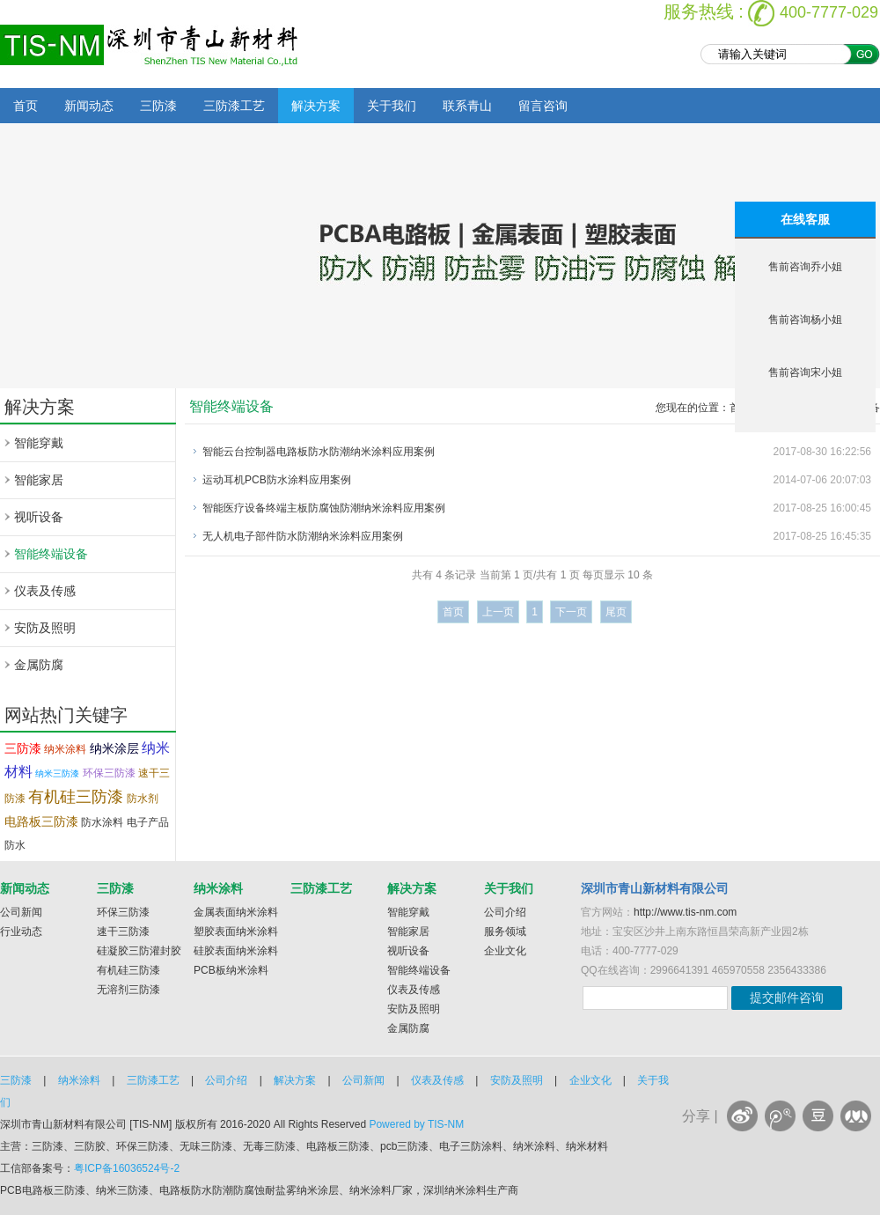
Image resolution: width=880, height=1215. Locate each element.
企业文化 (505, 951)
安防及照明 (45, 628)
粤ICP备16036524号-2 (127, 1168)
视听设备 (38, 517)
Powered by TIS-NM (416, 1124)
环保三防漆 (109, 773)
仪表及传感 (45, 591)
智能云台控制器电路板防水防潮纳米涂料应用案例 (318, 452)
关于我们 (391, 106)
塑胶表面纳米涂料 (236, 931)
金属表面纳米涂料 (236, 912)
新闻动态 (89, 106)
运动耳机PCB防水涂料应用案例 (276, 480)
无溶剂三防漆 (128, 989)
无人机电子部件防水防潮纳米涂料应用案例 (302, 536)
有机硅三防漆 (75, 797)
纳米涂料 (65, 749)
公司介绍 (505, 912)
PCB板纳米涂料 (231, 970)
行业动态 (21, 931)
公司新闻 (21, 912)
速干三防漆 (123, 931)
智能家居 (38, 480)
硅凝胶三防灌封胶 (139, 951)
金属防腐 (38, 665)
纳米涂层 (114, 748)
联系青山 (467, 106)
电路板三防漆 (41, 821)
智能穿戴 (38, 443)
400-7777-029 (829, 12)
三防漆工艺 (234, 106)
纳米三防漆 (57, 773)
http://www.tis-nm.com (685, 912)
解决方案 (316, 106)
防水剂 (142, 798)
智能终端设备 (51, 554)
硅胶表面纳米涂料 (236, 951)
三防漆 (158, 106)
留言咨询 (543, 106)
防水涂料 (102, 822)
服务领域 (505, 931)
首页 (25, 106)
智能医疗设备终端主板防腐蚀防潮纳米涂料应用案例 (323, 508)
